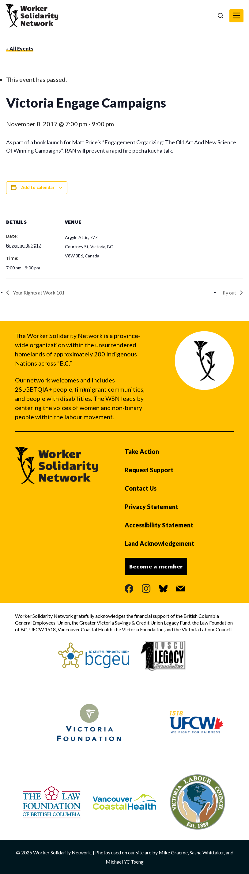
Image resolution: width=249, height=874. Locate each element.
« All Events (19, 48)
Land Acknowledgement (159, 543)
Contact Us (141, 488)
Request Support (149, 469)
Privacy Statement (151, 506)
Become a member (156, 566)
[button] (236, 16)
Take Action (142, 451)
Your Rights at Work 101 (38, 292)
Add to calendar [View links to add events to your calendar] (38, 187)
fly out (230, 292)
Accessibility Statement (159, 525)
